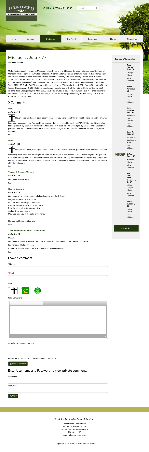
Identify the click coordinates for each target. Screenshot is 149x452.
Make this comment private (21, 343)
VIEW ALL (126, 228)
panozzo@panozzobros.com (74, 435)
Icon (10, 283)
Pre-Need (71, 39)
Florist (113, 39)
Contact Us (132, 39)
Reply (10, 134)
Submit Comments (18, 364)
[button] (11, 303)
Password (12, 385)
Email (11, 273)
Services (30, 39)
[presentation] (29, 351)
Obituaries (50, 39)
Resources (93, 39)
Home (13, 39)
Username (12, 376)
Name (11, 264)
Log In (13, 396)
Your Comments (15, 298)
